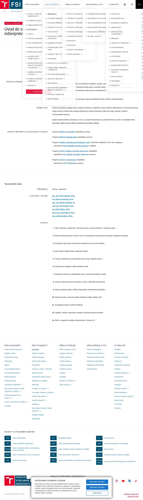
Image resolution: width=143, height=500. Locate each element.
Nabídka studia (9, 353)
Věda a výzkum (72, 4)
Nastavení (97, 493)
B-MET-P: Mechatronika (68, 137)
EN (139, 4)
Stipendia (35, 385)
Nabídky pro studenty (39, 381)
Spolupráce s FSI (94, 4)
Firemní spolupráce (94, 349)
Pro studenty (52, 4)
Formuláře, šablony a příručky (43, 392)
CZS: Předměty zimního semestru (76, 146)
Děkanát (117, 369)
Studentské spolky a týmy (41, 377)
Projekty (62, 373)
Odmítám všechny (97, 487)
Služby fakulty (92, 369)
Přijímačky (8, 361)
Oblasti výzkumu (65, 357)
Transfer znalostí (65, 369)
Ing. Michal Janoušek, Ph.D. (63, 199)
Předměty (32, 11)
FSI (4, 11)
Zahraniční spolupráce (95, 361)
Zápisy (6, 365)
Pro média (118, 404)
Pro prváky (36, 365)
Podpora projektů (65, 365)
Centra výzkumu (65, 361)
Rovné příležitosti (120, 392)
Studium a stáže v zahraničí (42, 369)
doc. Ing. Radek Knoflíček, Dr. (63, 202)
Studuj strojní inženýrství (13, 349)
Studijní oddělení (38, 415)
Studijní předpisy (38, 357)
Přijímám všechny (97, 482)
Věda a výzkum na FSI (67, 349)
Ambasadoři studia (11, 357)
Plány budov (118, 400)
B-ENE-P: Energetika (67, 132)
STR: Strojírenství (70, 163)
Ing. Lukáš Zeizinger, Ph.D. (62, 216)
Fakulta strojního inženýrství (63, 75)
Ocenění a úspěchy (121, 357)
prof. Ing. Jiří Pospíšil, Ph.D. (63, 206)
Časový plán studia (39, 361)
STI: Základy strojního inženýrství (76, 154)
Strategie (117, 385)
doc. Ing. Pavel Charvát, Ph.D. (63, 196)
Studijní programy (38, 353)
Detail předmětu (48, 11)
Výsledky (62, 377)
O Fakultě (113, 4)
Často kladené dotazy (12, 369)
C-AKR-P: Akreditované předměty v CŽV (74, 142)
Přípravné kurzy (10, 381)
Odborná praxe (37, 373)
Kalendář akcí (119, 353)
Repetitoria (36, 419)
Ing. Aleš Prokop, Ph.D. (61, 209)
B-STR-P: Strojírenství (67, 160)
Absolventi (118, 361)
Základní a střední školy (95, 365)
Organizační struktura (122, 365)
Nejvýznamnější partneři (95, 357)
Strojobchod (118, 377)
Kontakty (7, 406)
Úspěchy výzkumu (66, 353)
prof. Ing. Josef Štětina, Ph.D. (63, 68)
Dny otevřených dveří (12, 373)
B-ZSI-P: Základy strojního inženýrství (73, 151)
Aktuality (117, 349)
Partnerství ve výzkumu (95, 353)
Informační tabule (120, 381)
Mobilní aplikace (10, 377)
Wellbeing (35, 404)
